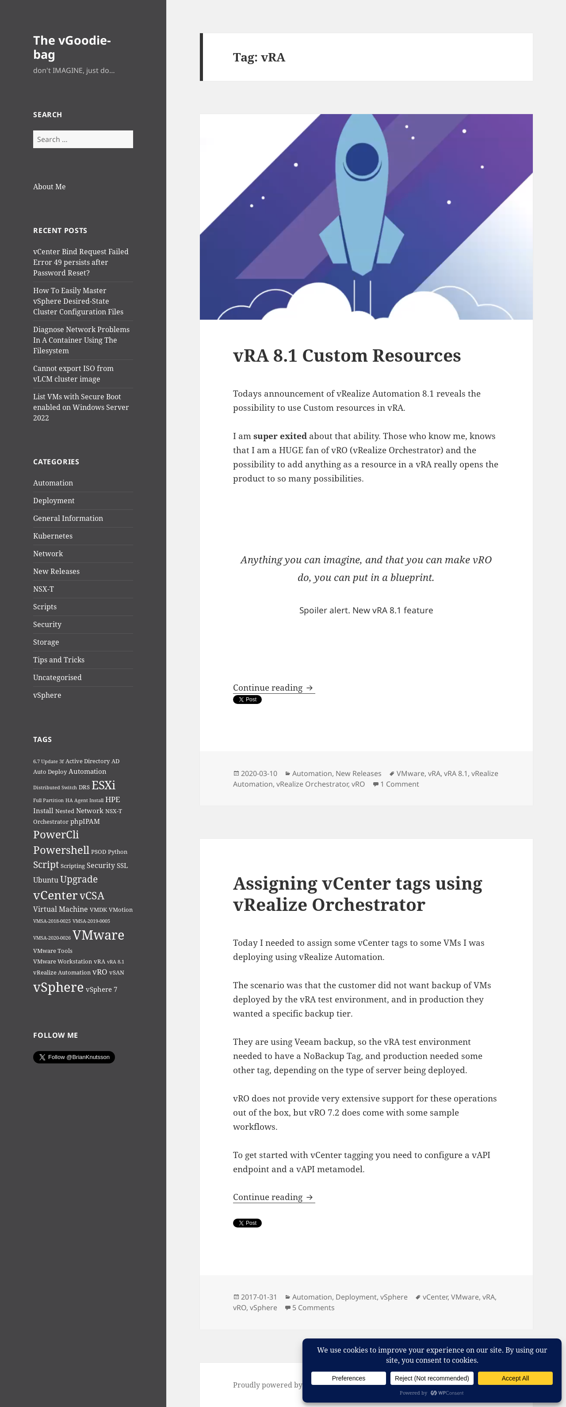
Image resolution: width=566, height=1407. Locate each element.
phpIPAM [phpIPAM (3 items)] (85, 821)
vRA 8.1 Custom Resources (347, 355)
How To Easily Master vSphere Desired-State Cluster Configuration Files (78, 301)
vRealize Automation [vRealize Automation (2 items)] (62, 972)
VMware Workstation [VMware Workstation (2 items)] (62, 961)
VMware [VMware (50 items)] (99, 935)
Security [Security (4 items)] (101, 865)
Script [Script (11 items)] (46, 864)
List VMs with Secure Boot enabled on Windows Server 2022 (81, 407)
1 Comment (399, 784)
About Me (49, 186)
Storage (46, 642)
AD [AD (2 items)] (115, 761)
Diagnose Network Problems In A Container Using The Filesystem (81, 340)
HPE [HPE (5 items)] (112, 799)
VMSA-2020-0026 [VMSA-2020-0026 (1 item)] (52, 938)
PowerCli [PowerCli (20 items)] (56, 834)
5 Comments (313, 1307)
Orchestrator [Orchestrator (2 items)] (51, 822)
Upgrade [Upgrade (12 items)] (79, 878)
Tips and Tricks (58, 660)
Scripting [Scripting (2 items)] (73, 866)
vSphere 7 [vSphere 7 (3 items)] (101, 989)
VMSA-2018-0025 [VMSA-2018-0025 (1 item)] (52, 921)
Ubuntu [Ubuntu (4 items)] (45, 880)
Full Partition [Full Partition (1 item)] (48, 800)
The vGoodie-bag (72, 47)
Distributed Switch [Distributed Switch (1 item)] (55, 787)
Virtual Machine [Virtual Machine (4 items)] (60, 909)
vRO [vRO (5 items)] (99, 972)
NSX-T (43, 589)
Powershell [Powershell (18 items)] (61, 850)
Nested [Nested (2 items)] (64, 811)
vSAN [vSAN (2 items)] (116, 972)
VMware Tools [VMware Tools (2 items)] (53, 951)
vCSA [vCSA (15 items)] (92, 895)
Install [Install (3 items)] (43, 810)
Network (48, 553)
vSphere (47, 695)
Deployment (54, 500)
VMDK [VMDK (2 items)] (98, 910)
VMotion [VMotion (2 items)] (121, 910)
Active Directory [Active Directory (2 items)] (87, 761)
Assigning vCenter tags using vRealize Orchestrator (357, 893)
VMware (410, 773)
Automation (53, 483)
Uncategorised (57, 677)
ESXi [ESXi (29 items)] (103, 785)
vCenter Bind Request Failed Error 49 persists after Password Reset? (81, 262)
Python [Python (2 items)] (117, 852)
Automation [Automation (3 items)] (88, 771)
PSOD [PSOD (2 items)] (98, 852)
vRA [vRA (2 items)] (99, 961)
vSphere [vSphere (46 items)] (58, 986)
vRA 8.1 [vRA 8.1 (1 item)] (115, 962)
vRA (434, 773)
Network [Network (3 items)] (89, 810)
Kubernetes (53, 536)
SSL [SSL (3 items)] (122, 865)
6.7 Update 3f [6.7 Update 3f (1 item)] (48, 761)
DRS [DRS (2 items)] (84, 787)
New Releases (56, 571)
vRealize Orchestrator (312, 784)
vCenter (435, 1297)
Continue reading (274, 687)
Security (47, 624)
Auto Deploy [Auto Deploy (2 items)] (50, 772)
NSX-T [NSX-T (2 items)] (113, 811)
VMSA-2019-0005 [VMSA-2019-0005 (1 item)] (91, 921)
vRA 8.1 (456, 773)
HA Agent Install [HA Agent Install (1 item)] (84, 800)
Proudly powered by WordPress (287, 1385)
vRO (358, 784)
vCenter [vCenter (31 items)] (55, 895)
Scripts (45, 607)
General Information (68, 518)
